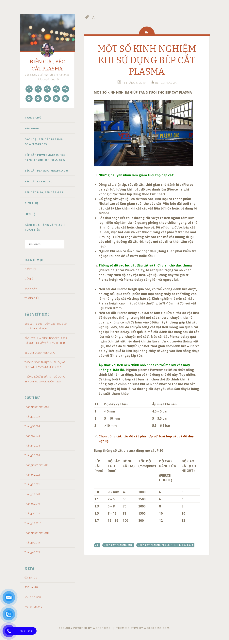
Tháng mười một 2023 (37, 465)
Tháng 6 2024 (32, 436)
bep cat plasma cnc (119, 545)
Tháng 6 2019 (32, 503)
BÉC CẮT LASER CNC (38, 181)
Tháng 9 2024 (32, 426)
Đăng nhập (31, 577)
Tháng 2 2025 (32, 416)
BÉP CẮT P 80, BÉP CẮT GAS (44, 192)
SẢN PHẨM (32, 128)
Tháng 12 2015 (33, 523)
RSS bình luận (33, 597)
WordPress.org (33, 606)
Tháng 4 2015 (32, 552)
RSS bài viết (31, 587)
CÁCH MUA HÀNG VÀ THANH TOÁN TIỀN (45, 227)
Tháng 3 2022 (32, 484)
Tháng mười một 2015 (37, 533)
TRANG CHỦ (33, 117)
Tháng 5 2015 (32, 542)
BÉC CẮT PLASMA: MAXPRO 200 (47, 170)
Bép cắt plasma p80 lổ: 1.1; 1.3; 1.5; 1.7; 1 (166, 545)
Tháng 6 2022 (32, 474)
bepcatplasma (166, 82)
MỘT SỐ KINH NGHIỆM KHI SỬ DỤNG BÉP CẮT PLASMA (147, 60)
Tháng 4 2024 (32, 445)
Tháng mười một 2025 (37, 407)
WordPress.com (156, 628)
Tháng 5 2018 (32, 513)
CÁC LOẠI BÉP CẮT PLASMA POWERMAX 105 (44, 141)
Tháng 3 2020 (32, 494)
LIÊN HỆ (30, 214)
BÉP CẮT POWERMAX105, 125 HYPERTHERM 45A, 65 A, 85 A (45, 157)
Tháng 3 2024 (32, 455)
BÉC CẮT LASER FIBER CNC (40, 352)
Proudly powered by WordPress (84, 628)
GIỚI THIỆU (33, 203)
